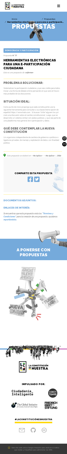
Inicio (14, 19)
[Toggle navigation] (58, 6)
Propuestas (49, 19)
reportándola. (10, 219)
